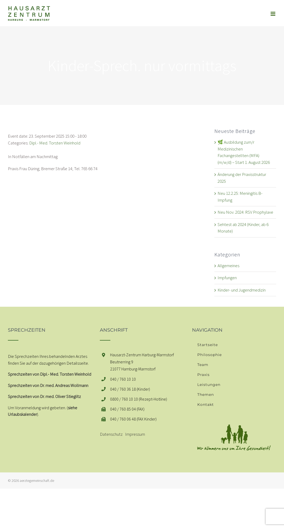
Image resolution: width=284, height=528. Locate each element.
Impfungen (227, 278)
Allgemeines (228, 265)
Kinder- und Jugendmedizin (242, 290)
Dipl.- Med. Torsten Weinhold (54, 143)
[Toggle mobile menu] (273, 14)
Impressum (135, 434)
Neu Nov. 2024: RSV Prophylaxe (245, 212)
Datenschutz (111, 434)
